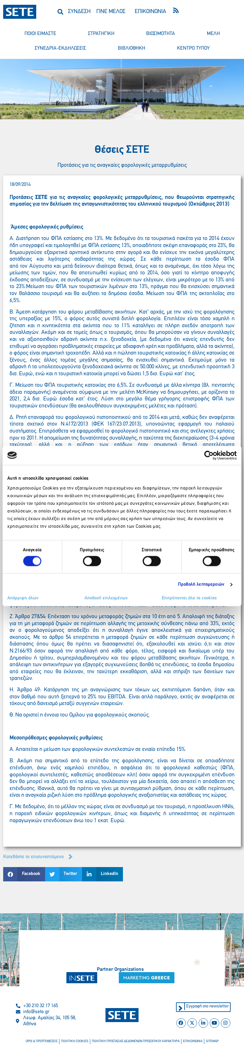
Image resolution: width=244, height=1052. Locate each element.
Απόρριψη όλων (22, 598)
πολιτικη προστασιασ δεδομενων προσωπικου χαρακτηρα (136, 1041)
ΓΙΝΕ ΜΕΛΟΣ (110, 12)
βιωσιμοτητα (160, 33)
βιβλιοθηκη (131, 48)
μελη (213, 33)
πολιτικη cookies (74, 1041)
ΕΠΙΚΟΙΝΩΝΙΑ (150, 12)
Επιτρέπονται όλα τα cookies (189, 598)
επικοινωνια (192, 1041)
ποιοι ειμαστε (40, 33)
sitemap (212, 1041)
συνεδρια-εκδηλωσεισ (60, 48)
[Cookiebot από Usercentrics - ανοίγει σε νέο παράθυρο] (209, 455)
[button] (60, 11)
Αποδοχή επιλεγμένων (106, 598)
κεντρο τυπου (193, 48)
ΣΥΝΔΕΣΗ (79, 12)
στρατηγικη (101, 33)
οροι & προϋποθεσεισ (42, 1041)
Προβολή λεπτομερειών (201, 584)
